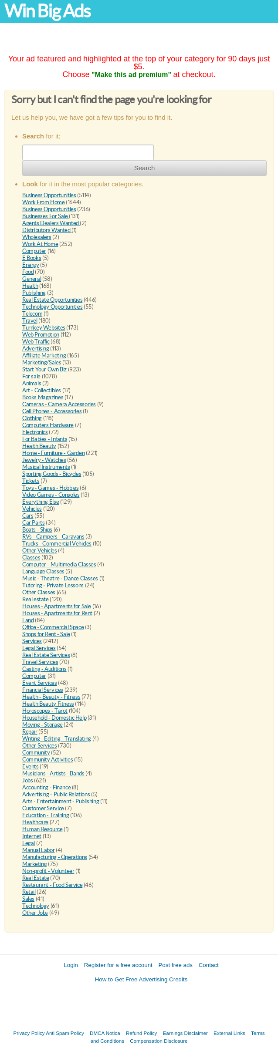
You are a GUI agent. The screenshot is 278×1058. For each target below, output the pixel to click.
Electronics (35, 432)
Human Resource (42, 829)
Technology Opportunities (52, 306)
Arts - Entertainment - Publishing (60, 801)
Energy (30, 265)
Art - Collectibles (41, 390)
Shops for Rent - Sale (46, 634)
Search (144, 168)
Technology (35, 906)
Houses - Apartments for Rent (57, 613)
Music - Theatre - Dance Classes (60, 578)
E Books (31, 258)
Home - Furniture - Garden (53, 453)
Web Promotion (40, 334)
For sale (31, 376)
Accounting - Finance (46, 787)
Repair (29, 731)
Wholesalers (36, 237)
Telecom (32, 313)
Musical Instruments (46, 467)
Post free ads (175, 965)
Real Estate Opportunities (52, 300)
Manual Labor (38, 850)
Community (36, 752)
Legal (28, 843)
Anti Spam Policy (65, 1033)
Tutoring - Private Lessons (53, 585)
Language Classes (43, 571)
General (31, 279)
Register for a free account (118, 965)
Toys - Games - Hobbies (50, 488)
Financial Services (42, 690)
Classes (31, 557)
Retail (29, 892)
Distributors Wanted (46, 230)
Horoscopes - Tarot (45, 711)
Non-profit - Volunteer (48, 871)
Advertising (35, 348)
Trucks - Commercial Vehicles (57, 543)
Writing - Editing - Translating (56, 738)
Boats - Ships (37, 529)
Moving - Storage (42, 724)
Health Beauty (39, 446)
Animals (31, 383)
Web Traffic (36, 341)
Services (32, 641)
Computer (34, 251)
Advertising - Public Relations (56, 794)
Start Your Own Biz (44, 369)
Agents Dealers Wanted (51, 223)
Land (28, 620)
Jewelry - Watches (44, 460)
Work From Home (43, 202)
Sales (28, 899)
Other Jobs (35, 913)
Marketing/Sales (41, 362)
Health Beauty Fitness (48, 704)
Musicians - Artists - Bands (53, 773)
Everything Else (40, 502)
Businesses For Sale (45, 216)
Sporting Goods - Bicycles (51, 474)
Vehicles (32, 508)
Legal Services (39, 648)
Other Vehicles (39, 550)
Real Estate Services (46, 655)
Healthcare (35, 822)
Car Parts (33, 522)
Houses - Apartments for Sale (56, 606)
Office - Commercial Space (53, 627)
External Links (229, 1033)
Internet (31, 836)
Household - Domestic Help (54, 717)
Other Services (39, 745)
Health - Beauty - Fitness (51, 697)
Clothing (32, 418)
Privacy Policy (28, 1033)
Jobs (27, 780)
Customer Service (43, 808)
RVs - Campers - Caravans (53, 536)
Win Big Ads (47, 11)
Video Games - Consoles (50, 495)
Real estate (35, 599)
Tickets (30, 481)
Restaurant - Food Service (52, 885)
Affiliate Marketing (44, 355)
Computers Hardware (48, 425)
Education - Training (45, 815)
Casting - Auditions (44, 669)
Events (30, 766)
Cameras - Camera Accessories (59, 404)
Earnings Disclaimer (185, 1033)
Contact (209, 965)
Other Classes (38, 592)
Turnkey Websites (43, 327)
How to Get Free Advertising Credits (141, 979)
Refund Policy (141, 1033)
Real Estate (35, 878)
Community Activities (47, 759)
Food (28, 272)
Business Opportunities (49, 195)
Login (71, 965)
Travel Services (40, 662)
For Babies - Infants (44, 439)
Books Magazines (42, 397)
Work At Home (40, 244)
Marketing (34, 864)
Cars (27, 515)
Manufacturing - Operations (54, 857)
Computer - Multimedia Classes (59, 564)
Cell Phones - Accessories (51, 411)
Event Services (39, 683)
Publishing (34, 293)
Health (30, 286)
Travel (29, 320)
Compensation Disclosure (158, 1041)
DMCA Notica (105, 1033)
